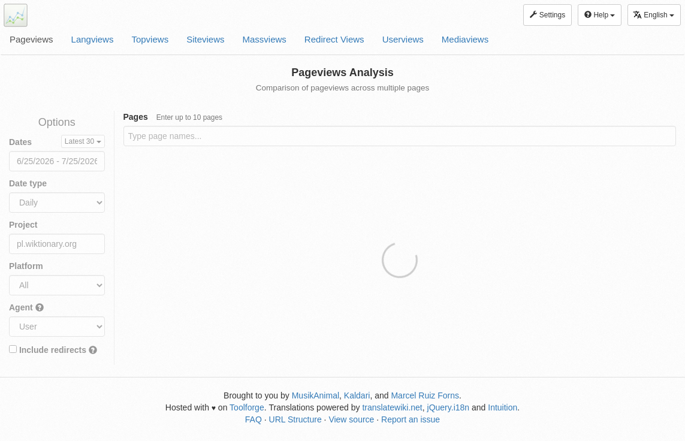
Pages (173, 117)
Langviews (92, 39)
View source (351, 419)
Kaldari (357, 395)
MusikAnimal (315, 395)
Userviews (403, 39)
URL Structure (295, 419)
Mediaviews (465, 39)
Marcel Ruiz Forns (425, 395)
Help (599, 15)
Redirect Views (334, 39)
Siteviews (205, 39)
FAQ (253, 419)
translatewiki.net (392, 407)
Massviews (264, 39)
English (653, 14)
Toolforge (247, 407)
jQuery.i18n (448, 407)
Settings (547, 15)
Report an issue (410, 419)
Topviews (149, 39)
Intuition (502, 407)
